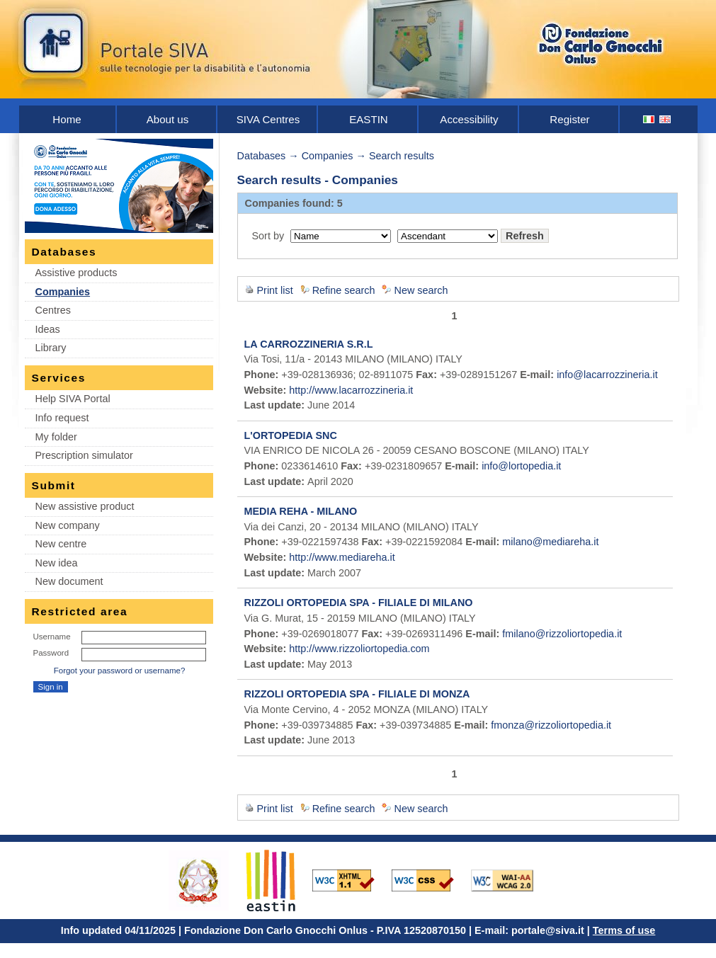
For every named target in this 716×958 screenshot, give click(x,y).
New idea (56, 563)
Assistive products (76, 272)
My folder (56, 437)
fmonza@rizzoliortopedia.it (551, 725)
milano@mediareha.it (550, 541)
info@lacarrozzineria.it (607, 374)
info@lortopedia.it (521, 466)
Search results (401, 155)
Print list (275, 290)
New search (421, 290)
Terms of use (624, 930)
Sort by (268, 235)
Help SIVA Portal (72, 398)
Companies (63, 291)
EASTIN (368, 119)
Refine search (343, 290)
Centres (53, 310)
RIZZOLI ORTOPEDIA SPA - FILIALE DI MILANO (358, 602)
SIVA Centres (268, 119)
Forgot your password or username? (120, 670)
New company (67, 525)
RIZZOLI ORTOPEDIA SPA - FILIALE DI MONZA (357, 694)
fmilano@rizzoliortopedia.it (562, 633)
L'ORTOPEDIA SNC (290, 435)
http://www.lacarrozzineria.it (351, 390)
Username (52, 636)
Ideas (47, 329)
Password (51, 653)
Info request (62, 417)
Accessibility (469, 119)
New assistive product (85, 506)
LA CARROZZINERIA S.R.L (308, 344)
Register (569, 119)
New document (69, 581)
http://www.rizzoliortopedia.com (359, 648)
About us (168, 119)
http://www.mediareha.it (342, 557)
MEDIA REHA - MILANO (301, 511)
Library (51, 347)
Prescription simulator (84, 455)
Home (66, 119)
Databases (261, 155)
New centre (61, 543)
